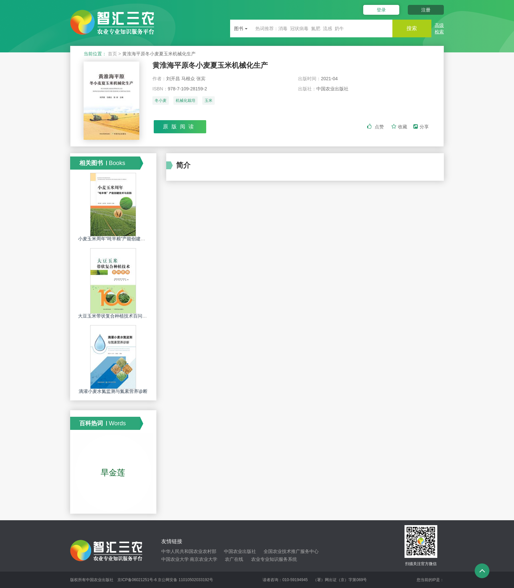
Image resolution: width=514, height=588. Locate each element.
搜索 (411, 28)
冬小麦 (161, 100)
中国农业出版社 (240, 551)
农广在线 (234, 559)
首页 (112, 53)
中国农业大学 (175, 559)
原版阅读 (180, 126)
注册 (425, 9)
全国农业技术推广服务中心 (291, 551)
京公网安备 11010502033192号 (185, 580)
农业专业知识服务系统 (274, 559)
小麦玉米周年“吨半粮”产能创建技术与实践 (121, 238)
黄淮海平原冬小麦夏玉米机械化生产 (210, 65)
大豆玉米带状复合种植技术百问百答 (114, 316)
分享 (421, 126)
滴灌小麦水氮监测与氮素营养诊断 (113, 391)
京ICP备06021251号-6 (137, 580)
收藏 (399, 126)
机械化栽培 (185, 100)
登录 (381, 9)
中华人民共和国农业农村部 (188, 551)
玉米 (208, 100)
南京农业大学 (203, 559)
